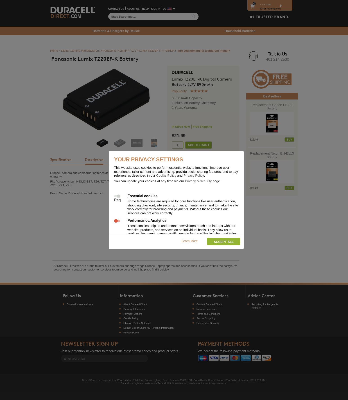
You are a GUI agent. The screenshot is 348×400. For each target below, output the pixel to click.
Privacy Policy (193, 175)
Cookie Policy (166, 175)
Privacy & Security (198, 181)
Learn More (190, 241)
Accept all (224, 242)
